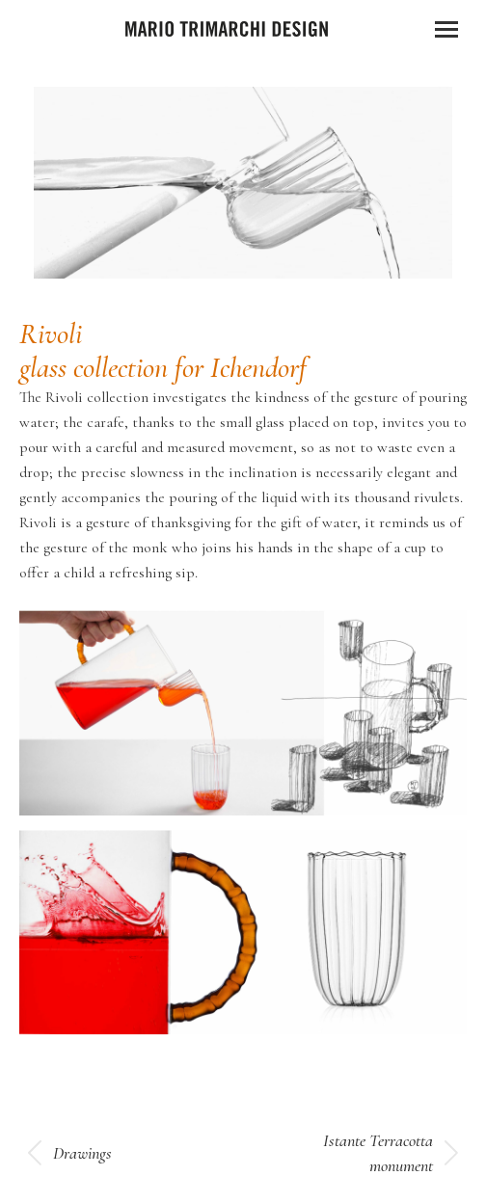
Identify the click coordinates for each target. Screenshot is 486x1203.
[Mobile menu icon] (446, 29)
